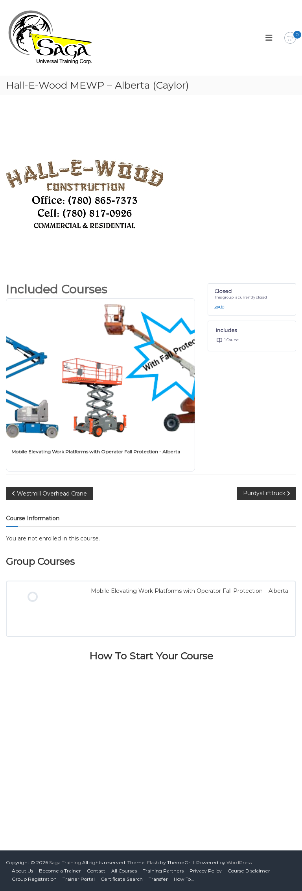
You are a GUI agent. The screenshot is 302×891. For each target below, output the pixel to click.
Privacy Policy (206, 871)
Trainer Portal (79, 879)
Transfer (158, 879)
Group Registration (34, 879)
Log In (219, 306)
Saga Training (65, 862)
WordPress (239, 862)
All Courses (124, 871)
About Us (22, 871)
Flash (153, 862)
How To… (184, 879)
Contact (96, 871)
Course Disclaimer (249, 871)
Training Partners (163, 871)
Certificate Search (122, 879)
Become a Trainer (60, 871)
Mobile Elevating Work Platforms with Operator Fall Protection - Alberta (95, 452)
